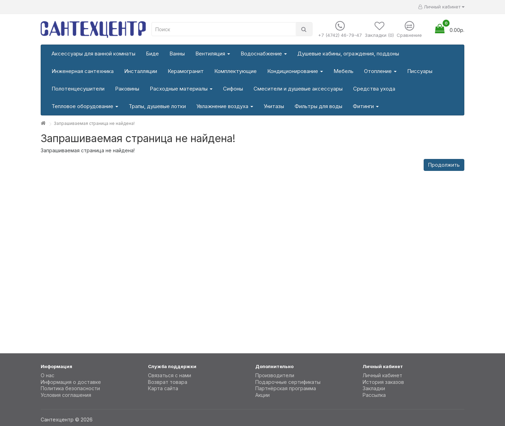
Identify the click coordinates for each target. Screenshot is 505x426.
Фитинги (366, 106)
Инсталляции (140, 71)
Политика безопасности (70, 388)
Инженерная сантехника (83, 71)
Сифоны (233, 88)
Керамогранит (186, 71)
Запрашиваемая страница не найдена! (94, 123)
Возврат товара (167, 382)
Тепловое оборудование (85, 106)
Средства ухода (374, 88)
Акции (262, 395)
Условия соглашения (66, 395)
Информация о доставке (71, 382)
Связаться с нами (169, 375)
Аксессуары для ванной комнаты (93, 53)
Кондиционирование (295, 71)
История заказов (383, 382)
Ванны (177, 53)
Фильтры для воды (318, 106)
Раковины (127, 88)
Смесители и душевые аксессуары (298, 88)
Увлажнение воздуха (224, 106)
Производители (274, 375)
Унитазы (274, 106)
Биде (152, 53)
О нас (47, 375)
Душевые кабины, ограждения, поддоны (348, 53)
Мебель (344, 71)
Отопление (380, 71)
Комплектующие (235, 71)
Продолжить (444, 165)
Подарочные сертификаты (288, 382)
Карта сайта (163, 388)
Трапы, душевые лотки (157, 106)
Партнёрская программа (285, 388)
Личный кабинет (382, 375)
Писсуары (419, 71)
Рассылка (374, 395)
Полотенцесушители (78, 88)
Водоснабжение (264, 53)
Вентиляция (212, 53)
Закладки (374, 388)
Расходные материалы (181, 88)
